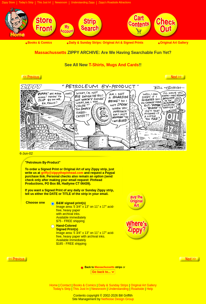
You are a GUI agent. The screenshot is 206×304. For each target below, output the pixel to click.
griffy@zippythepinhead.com (62, 173)
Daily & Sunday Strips (113, 285)
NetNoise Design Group (117, 299)
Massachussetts (50, 52)
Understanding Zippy (83, 2)
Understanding (119, 289)
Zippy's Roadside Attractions (115, 2)
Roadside (137, 289)
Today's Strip (26, 2)
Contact (65, 285)
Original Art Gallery (143, 285)
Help (149, 289)
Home (54, 285)
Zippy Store (8, 2)
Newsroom (61, 2)
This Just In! (44, 2)
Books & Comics (84, 285)
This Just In (81, 289)
